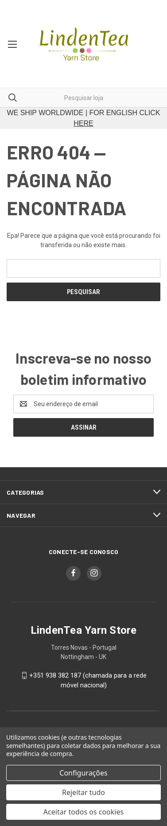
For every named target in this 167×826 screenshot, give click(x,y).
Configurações (83, 773)
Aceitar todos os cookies (83, 812)
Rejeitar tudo (83, 792)
